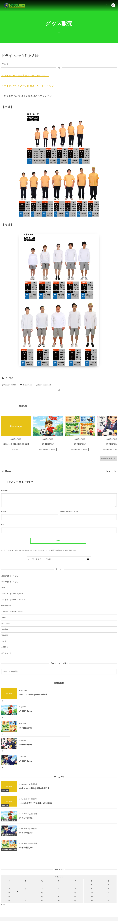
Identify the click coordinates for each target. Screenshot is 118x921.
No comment (27, 385)
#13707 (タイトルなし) (10, 576)
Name (3, 511)
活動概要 (4, 635)
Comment (4, 490)
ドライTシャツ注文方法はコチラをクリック (25, 75)
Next (111, 471)
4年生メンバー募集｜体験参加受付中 (16, 446)
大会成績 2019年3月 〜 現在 (12, 612)
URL (3, 524)
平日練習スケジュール (79, 451)
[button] (113, 5)
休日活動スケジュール (47, 451)
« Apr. (3, 871)
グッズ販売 (9, 378)
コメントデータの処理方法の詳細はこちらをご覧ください (57, 550)
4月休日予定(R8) (25, 728)
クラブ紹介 (5, 623)
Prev (6, 471)
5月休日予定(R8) (48, 446)
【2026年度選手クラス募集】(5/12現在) (35, 772)
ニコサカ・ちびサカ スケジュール (14, 600)
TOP (3, 588)
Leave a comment (44, 385)
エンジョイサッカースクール (12, 594)
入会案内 (4, 629)
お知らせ (15, 451)
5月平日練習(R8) (80, 446)
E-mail (62, 511)
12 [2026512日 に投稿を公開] (25, 859)
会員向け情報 (6, 606)
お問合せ (4, 647)
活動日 (3, 617)
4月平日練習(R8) (112, 446)
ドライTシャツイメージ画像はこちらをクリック (27, 85)
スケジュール (6, 653)
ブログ (3, 641)
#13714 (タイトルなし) (10, 582)
